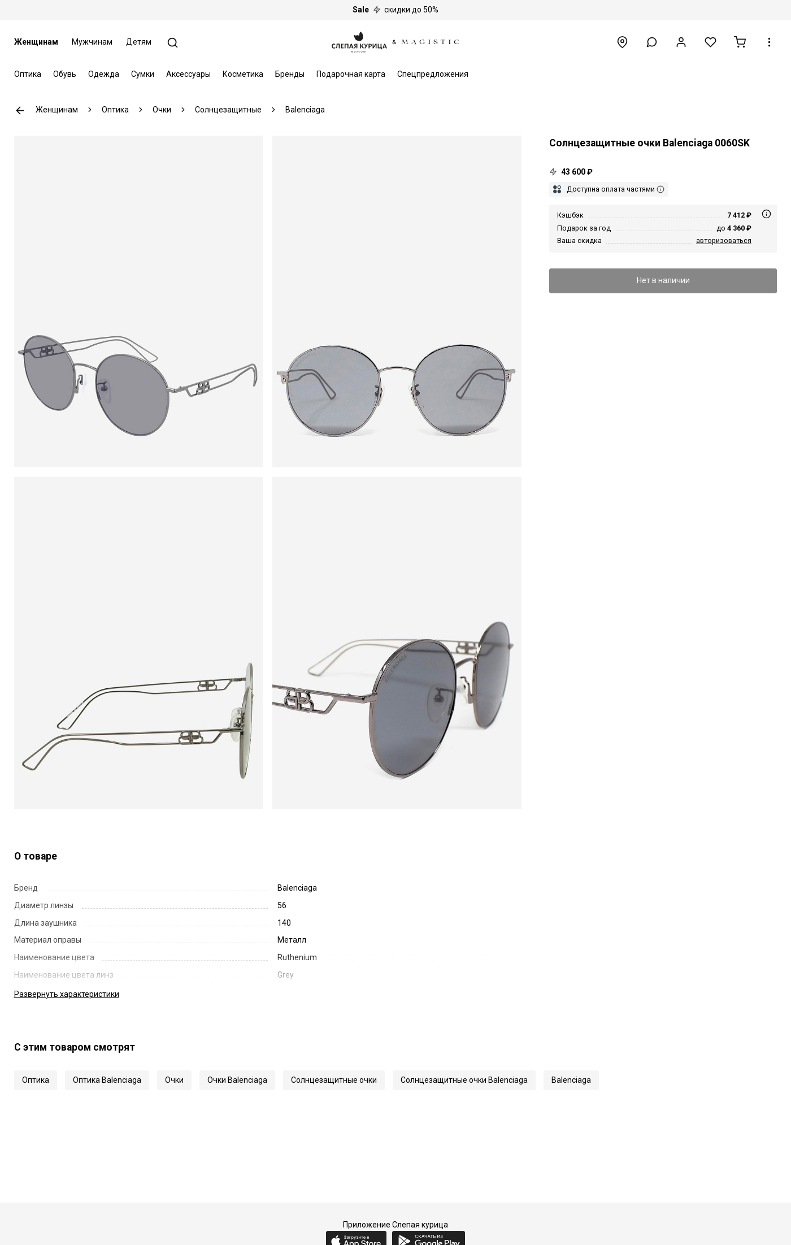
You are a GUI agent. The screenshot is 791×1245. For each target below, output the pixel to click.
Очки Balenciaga (237, 1080)
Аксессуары (188, 74)
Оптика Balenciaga (107, 1080)
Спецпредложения (432, 74)
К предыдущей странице (20, 110)
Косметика (243, 74)
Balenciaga (571, 1080)
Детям (138, 41)
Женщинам (36, 41)
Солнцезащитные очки (334, 1080)
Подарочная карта (350, 74)
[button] (652, 42)
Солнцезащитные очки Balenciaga (464, 1080)
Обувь (64, 74)
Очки (174, 1080)
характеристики (66, 994)
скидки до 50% (395, 9)
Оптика (27, 74)
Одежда (103, 74)
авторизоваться (723, 240)
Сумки (142, 74)
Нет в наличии (663, 280)
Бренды (290, 74)
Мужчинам (92, 41)
